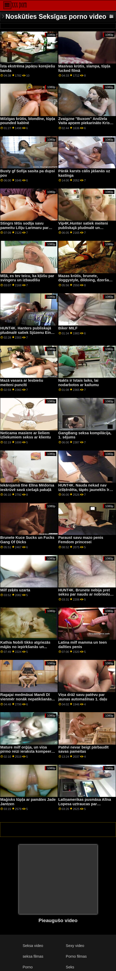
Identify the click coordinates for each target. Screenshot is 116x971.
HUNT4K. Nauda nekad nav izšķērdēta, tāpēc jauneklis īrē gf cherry (85, 489)
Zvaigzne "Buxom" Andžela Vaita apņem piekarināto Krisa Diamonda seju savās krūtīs (85, 123)
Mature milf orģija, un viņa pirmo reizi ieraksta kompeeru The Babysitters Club (27, 751)
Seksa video (33, 946)
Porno (27, 967)
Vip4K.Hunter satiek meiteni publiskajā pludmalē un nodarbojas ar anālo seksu (83, 227)
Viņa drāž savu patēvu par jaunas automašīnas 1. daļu (82, 697)
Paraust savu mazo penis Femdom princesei (80, 539)
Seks (70, 967)
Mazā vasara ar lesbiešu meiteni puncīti (21, 382)
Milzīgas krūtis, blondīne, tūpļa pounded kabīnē (27, 121)
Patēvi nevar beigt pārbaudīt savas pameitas (83, 749)
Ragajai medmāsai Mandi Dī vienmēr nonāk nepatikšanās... (27, 697)
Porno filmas (76, 956)
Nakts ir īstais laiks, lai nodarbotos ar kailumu (78, 382)
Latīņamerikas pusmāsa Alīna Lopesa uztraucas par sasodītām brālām (84, 803)
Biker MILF (68, 328)
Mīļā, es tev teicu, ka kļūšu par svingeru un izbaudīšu (27, 278)
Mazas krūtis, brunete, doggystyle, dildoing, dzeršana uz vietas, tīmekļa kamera (85, 280)
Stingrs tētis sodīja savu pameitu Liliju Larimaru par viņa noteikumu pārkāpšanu (25, 227)
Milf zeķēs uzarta (15, 590)
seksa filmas (33, 956)
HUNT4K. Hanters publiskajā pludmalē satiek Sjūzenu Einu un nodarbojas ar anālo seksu (26, 332)
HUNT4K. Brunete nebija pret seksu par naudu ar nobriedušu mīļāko (86, 594)
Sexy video (75, 946)
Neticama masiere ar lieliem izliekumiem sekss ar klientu (25, 435)
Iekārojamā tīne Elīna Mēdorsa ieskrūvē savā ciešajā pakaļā (27, 487)
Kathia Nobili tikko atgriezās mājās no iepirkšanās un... (25, 644)
